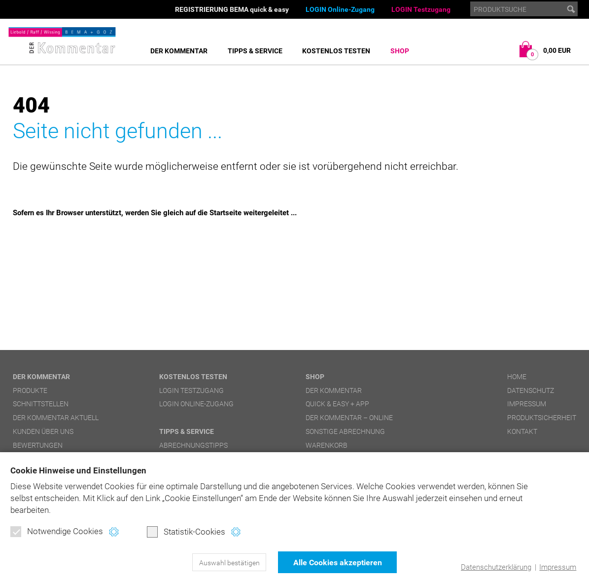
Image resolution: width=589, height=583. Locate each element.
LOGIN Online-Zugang (340, 9)
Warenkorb (326, 445)
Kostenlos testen (336, 51)
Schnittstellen (41, 404)
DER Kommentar (179, 51)
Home (516, 377)
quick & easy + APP (337, 404)
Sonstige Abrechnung (345, 431)
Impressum (557, 567)
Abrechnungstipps (193, 445)
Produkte (30, 390)
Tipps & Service (255, 51)
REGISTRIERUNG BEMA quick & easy (232, 9)
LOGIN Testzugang (420, 9)
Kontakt (522, 431)
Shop (399, 51)
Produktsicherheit (541, 418)
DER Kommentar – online (349, 418)
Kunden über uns (43, 431)
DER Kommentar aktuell (56, 418)
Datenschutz (530, 390)
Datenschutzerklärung (496, 567)
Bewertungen (38, 445)
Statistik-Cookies (186, 531)
